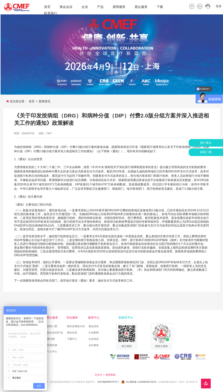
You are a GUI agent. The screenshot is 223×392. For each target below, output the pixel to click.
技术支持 (123, 374)
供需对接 (52, 345)
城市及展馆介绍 (76, 326)
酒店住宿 (72, 332)
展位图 (51, 338)
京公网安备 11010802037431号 (141, 382)
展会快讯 (94, 326)
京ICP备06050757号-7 (108, 382)
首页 (31, 101)
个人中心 (52, 351)
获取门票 (52, 326)
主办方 (99, 374)
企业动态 (94, 338)
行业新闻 (94, 332)
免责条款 (111, 374)
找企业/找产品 (55, 332)
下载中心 (72, 338)
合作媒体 (94, 345)
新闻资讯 (44, 101)
